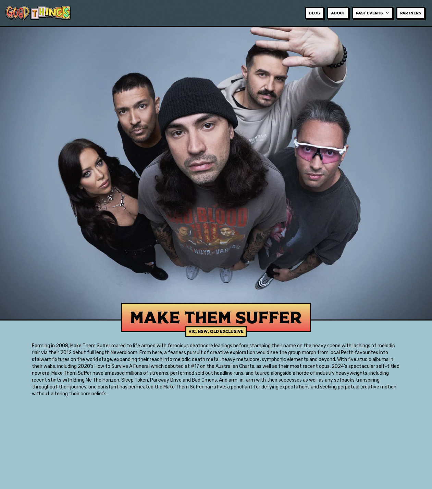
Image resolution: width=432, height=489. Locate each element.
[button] (373, 13)
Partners (410, 13)
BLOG (314, 13)
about (338, 13)
